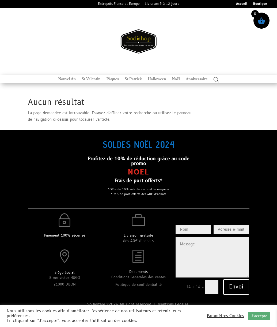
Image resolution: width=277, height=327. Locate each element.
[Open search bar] (216, 79)
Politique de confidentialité (138, 284)
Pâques (113, 79)
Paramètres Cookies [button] (225, 316)
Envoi (236, 287)
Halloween (157, 79)
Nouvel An (67, 79)
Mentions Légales (173, 304)
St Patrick (133, 79)
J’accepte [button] (259, 316)
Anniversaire (197, 79)
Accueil (241, 4)
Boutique (260, 4)
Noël (176, 79)
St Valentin (91, 79)
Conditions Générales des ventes (138, 277)
